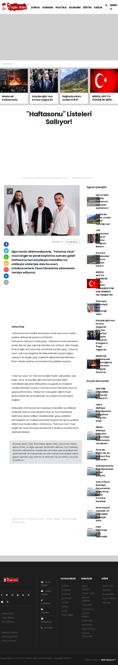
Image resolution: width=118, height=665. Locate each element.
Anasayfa (8, 63)
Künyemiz (46, 620)
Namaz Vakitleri (86, 599)
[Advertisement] (59, 37)
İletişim (47, 627)
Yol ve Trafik (88, 593)
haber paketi (14, 661)
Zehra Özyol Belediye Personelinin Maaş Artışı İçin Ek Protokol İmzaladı (103, 491)
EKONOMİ (75, 7)
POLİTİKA (61, 7)
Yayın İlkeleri (8, 617)
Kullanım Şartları (10, 632)
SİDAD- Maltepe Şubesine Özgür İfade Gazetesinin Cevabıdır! (103, 435)
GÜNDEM (47, 7)
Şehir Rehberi (89, 628)
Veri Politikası (8, 621)
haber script (56, 661)
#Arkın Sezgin (53, 518)
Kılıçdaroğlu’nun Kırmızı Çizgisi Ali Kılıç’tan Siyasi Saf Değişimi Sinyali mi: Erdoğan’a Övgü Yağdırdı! (105, 335)
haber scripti (28, 661)
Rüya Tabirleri (109, 598)
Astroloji (106, 602)
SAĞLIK (98, 7)
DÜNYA (35, 7)
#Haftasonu (18, 518)
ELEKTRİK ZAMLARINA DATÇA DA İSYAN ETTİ (102, 393)
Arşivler (45, 611)
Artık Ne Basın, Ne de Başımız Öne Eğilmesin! (103, 454)
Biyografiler (108, 594)
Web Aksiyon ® (108, 659)
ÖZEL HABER (67, 615)
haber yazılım (42, 661)
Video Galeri (46, 593)
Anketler (106, 590)
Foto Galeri (46, 583)
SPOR (64, 610)
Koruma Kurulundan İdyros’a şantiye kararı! (102, 259)
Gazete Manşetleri (87, 635)
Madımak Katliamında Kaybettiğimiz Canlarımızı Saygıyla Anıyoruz (104, 364)
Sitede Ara (107, 585)
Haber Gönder (9, 640)
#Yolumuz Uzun (35, 518)
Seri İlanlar (87, 624)
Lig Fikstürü (87, 609)
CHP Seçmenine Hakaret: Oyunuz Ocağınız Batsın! (102, 238)
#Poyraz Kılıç (18, 522)
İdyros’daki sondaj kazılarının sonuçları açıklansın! (102, 201)
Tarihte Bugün (86, 615)
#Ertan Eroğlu (70, 518)
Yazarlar (45, 602)
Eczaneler (87, 604)
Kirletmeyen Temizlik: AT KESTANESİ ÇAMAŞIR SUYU (103, 514)
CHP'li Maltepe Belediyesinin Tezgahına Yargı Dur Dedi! (103, 412)
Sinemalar (87, 620)
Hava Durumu (86, 587)
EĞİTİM (87, 7)
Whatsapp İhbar (10, 636)
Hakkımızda (7, 613)
